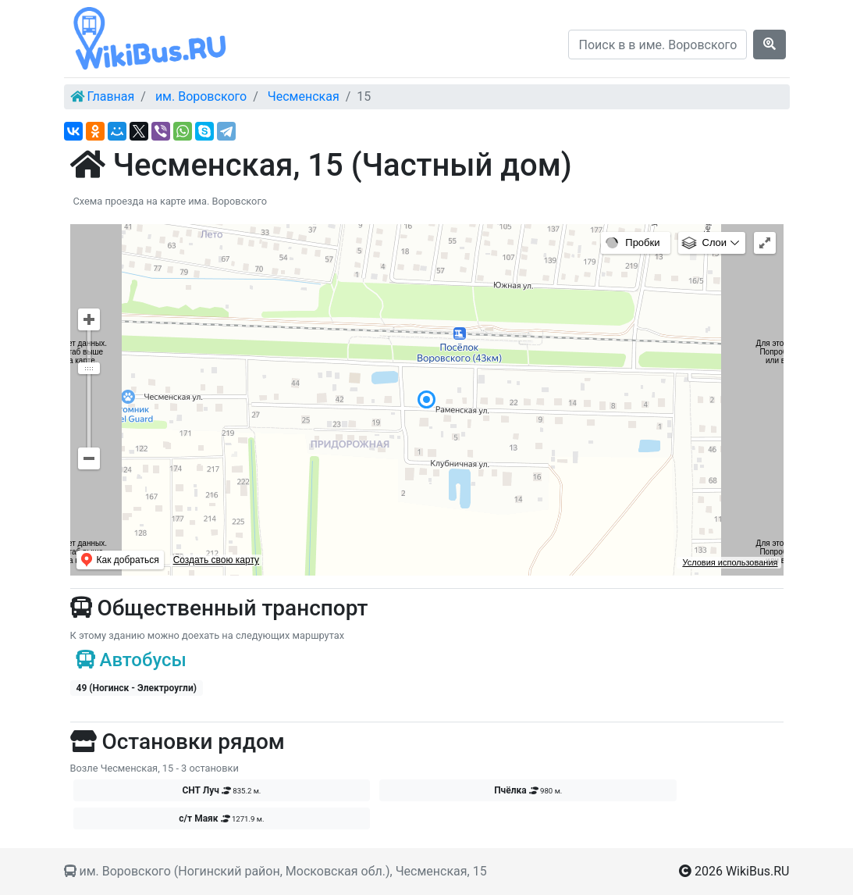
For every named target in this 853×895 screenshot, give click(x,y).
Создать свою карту (216, 559)
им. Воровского (201, 96)
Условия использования (729, 562)
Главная (110, 96)
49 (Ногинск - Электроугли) (136, 688)
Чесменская (303, 96)
